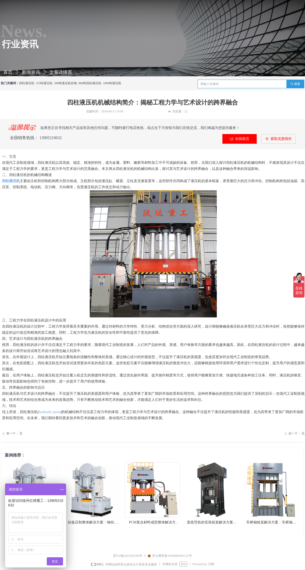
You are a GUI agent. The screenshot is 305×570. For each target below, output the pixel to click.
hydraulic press (49, 412)
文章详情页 (60, 72)
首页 (7, 72)
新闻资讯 (31, 72)
